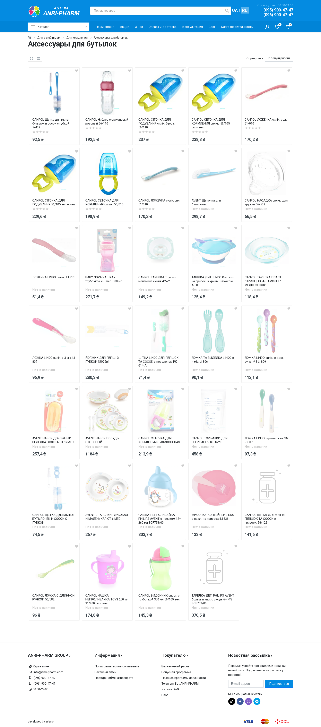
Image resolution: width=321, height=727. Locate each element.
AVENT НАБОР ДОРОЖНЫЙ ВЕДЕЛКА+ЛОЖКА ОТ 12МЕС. (53, 440)
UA (235, 10)
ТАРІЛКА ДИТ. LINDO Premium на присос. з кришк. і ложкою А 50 (213, 281)
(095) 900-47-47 (278, 10)
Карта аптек (41, 666)
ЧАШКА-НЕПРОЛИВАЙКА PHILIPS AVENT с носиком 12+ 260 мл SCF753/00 (159, 518)
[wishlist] (76, 70)
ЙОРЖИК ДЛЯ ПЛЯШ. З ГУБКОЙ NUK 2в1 (102, 360)
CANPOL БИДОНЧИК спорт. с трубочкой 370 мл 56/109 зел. (159, 597)
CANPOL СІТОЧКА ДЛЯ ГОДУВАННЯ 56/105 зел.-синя (53, 202)
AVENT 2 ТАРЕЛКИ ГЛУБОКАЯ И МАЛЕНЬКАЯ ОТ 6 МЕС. (106, 517)
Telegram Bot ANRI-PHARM (180, 683)
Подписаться (279, 684)
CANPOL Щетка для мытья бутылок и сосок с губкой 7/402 (51, 123)
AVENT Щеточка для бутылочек (206, 202)
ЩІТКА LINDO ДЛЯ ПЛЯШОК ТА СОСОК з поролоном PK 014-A (158, 361)
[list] (38, 58)
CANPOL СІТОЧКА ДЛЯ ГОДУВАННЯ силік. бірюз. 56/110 (156, 123)
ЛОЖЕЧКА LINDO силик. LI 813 (53, 277)
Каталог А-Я (170, 689)
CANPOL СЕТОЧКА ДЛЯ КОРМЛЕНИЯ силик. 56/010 (104, 202)
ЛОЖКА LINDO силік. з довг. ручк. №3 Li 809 (264, 360)
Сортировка (254, 58)
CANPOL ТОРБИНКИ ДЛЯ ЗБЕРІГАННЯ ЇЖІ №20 (209, 440)
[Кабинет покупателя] (267, 26)
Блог (165, 695)
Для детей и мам (48, 37)
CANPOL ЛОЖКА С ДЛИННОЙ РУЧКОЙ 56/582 (53, 597)
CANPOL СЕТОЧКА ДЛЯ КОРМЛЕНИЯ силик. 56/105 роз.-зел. (211, 123)
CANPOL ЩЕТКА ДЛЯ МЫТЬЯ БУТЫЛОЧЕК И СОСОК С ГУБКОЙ (53, 518)
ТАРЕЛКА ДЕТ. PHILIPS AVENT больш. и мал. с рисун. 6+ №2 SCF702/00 (213, 599)
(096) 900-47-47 (278, 14)
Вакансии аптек (105, 672)
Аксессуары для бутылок (111, 37)
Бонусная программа (176, 672)
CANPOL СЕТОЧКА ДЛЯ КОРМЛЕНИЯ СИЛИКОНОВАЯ (159, 440)
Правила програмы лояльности (184, 678)
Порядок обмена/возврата (114, 678)
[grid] (31, 58)
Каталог (59, 27)
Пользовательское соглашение (117, 666)
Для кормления (77, 37)
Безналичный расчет (176, 666)
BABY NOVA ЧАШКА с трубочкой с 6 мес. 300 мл (103, 279)
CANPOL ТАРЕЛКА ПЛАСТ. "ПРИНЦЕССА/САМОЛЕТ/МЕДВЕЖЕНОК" (263, 281)
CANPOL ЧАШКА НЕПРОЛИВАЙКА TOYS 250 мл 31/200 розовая (106, 599)
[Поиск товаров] (156, 11)
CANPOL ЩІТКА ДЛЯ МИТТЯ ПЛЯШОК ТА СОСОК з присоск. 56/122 (265, 518)
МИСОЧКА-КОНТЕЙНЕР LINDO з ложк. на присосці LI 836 (213, 517)
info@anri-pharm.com (48, 672)
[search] (227, 11)
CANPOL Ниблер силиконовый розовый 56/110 (106, 121)
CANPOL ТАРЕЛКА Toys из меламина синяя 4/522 (157, 279)
